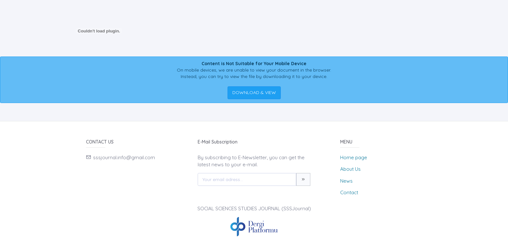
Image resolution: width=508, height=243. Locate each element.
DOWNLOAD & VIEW (254, 92)
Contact (349, 192)
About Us (350, 169)
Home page (353, 157)
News (346, 181)
